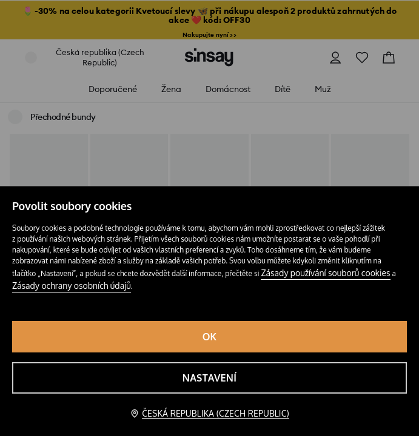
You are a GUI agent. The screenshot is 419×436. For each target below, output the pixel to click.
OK (210, 337)
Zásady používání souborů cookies (325, 273)
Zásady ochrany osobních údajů (71, 285)
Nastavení (209, 378)
